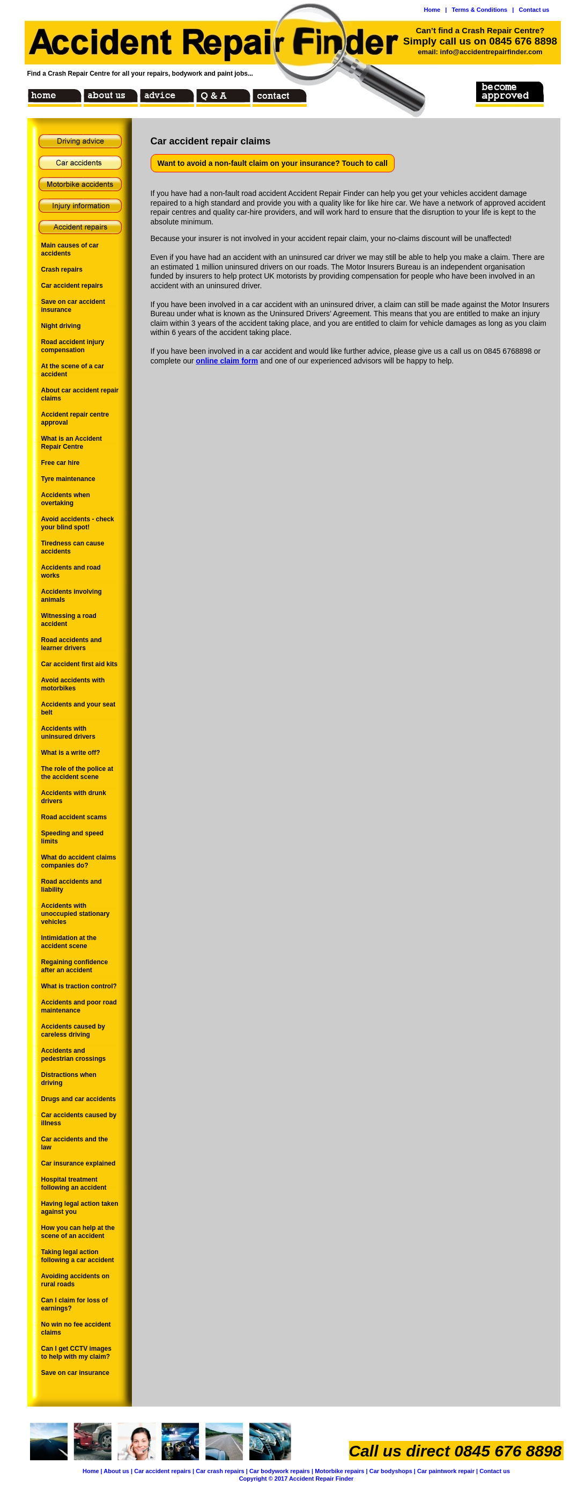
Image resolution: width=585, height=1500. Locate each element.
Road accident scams (74, 817)
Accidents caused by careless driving (73, 1030)
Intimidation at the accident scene (69, 942)
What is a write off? (70, 752)
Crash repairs (62, 269)
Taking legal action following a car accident (77, 1256)
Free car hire (60, 463)
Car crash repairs (220, 1471)
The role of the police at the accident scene (77, 773)
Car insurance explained (78, 1163)
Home (91, 1471)
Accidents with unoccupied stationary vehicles (75, 914)
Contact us (494, 1471)
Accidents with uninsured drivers (68, 732)
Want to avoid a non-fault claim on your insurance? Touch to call (273, 163)
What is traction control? (79, 986)
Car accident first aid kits (79, 664)
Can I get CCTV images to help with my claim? (76, 1352)
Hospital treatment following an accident (74, 1183)
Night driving (61, 326)
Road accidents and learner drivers (71, 644)
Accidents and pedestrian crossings (73, 1054)
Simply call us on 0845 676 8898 (480, 41)
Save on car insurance (75, 1373)
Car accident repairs (162, 1471)
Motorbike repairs (339, 1471)
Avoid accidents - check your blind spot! (77, 523)
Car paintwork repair (446, 1471)
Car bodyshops (390, 1471)
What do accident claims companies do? (78, 861)
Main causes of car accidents (70, 249)
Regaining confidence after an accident (74, 966)
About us (116, 1471)
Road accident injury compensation (73, 346)
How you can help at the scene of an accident (78, 1232)
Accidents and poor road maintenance (79, 1006)
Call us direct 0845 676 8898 (455, 1451)
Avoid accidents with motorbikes (73, 684)
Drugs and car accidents (78, 1099)
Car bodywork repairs (279, 1471)
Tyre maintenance (68, 479)
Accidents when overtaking (65, 499)
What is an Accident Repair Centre (71, 442)
